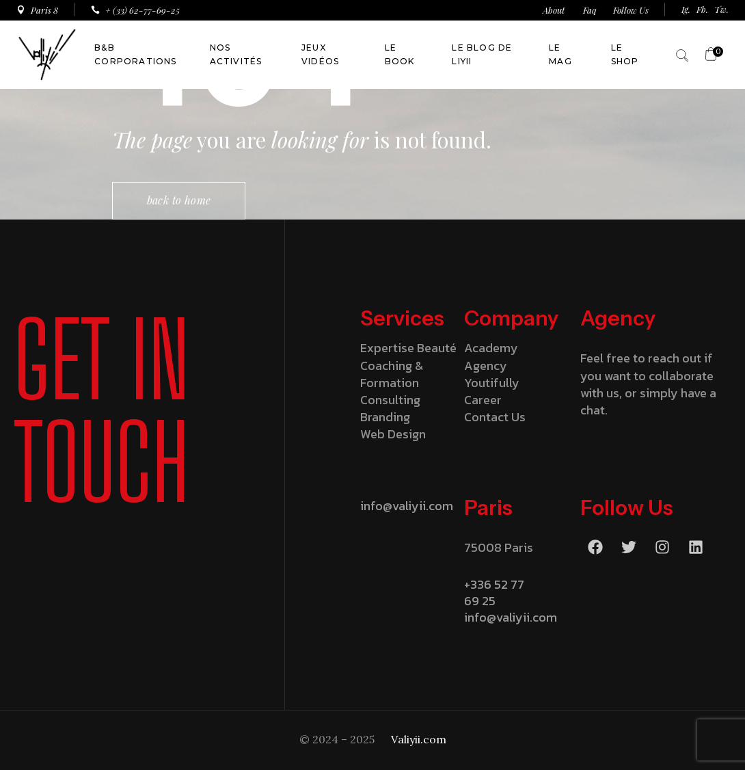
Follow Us (631, 10)
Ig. (685, 9)
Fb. (702, 9)
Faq (590, 10)
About (555, 10)
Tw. (721, 9)
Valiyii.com (418, 739)
